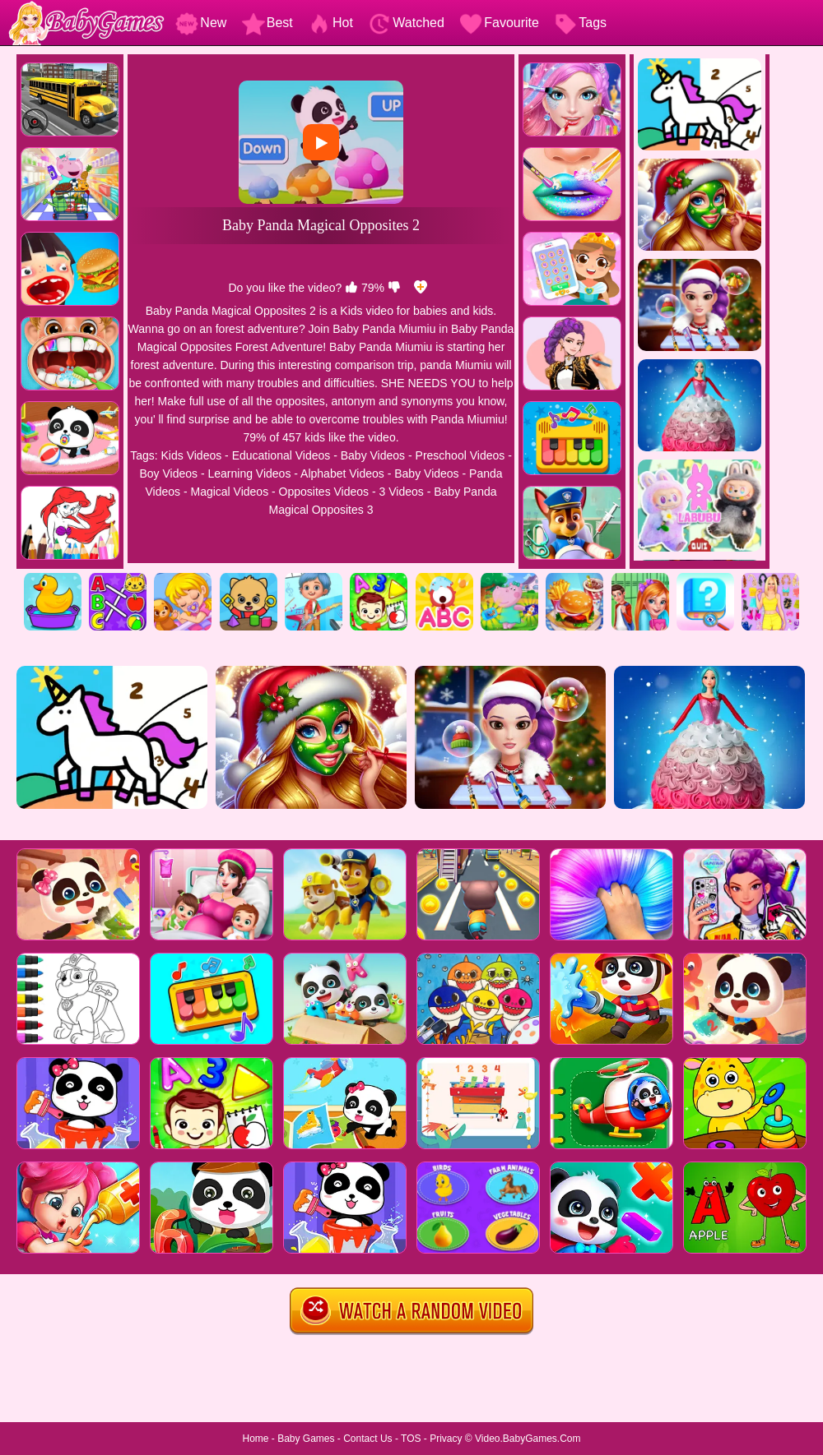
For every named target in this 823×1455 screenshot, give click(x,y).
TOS (411, 1438)
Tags (580, 23)
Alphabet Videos (342, 473)
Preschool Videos (460, 455)
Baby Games (305, 1438)
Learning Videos (249, 473)
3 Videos (401, 491)
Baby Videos (373, 455)
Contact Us (367, 1438)
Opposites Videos (324, 491)
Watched (406, 23)
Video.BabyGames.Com (528, 1438)
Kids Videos (191, 455)
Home (255, 1438)
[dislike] (394, 287)
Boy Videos (168, 473)
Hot (330, 23)
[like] (351, 287)
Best (267, 23)
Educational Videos (281, 455)
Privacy (446, 1438)
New (200, 23)
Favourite (499, 23)
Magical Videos (229, 491)
